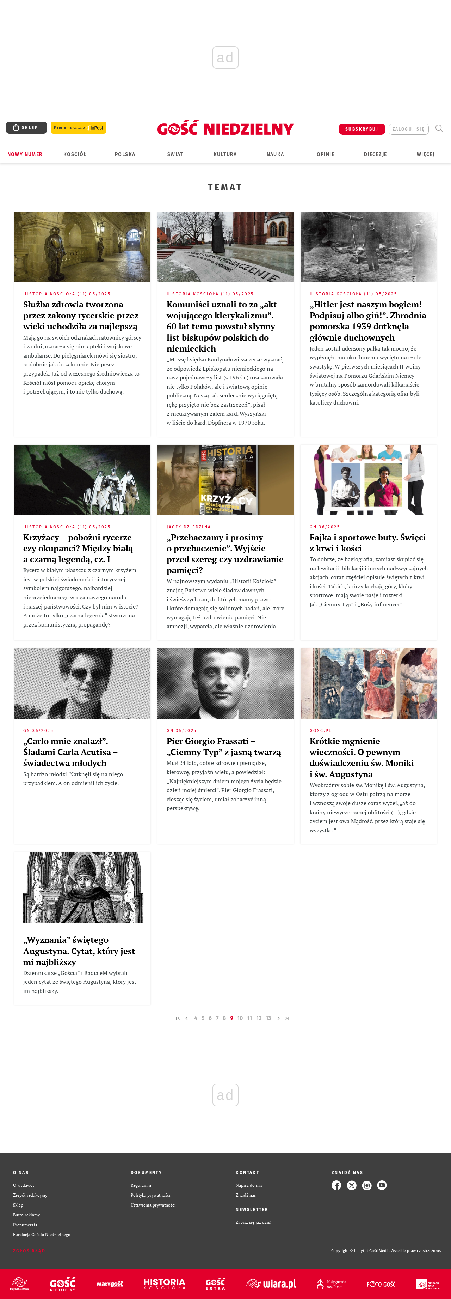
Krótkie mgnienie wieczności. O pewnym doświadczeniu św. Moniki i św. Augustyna (362, 757)
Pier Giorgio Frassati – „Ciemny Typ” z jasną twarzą (224, 746)
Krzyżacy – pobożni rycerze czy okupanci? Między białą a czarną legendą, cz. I (78, 548)
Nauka (275, 154)
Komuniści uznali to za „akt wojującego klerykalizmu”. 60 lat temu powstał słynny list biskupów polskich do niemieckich (222, 326)
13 (268, 1018)
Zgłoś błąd (29, 1251)
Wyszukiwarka (438, 128)
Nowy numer (25, 154)
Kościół (75, 154)
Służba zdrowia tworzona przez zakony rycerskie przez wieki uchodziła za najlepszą (80, 315)
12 (258, 1018)
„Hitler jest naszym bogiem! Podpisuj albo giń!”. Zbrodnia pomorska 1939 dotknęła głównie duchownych (368, 321)
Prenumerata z (78, 128)
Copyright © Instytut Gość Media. (361, 1251)
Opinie (325, 154)
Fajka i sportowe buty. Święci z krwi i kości (368, 543)
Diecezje (375, 154)
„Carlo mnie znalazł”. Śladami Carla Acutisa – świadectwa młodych (70, 751)
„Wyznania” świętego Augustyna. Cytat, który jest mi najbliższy (79, 950)
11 (249, 1018)
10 (240, 1018)
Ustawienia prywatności (153, 1205)
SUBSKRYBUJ (361, 129)
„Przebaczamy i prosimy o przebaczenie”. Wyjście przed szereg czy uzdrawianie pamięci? (225, 554)
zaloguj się (409, 129)
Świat (175, 154)
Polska (125, 154)
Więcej (425, 154)
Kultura (225, 154)
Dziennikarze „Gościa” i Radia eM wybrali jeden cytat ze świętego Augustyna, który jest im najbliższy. (79, 982)
